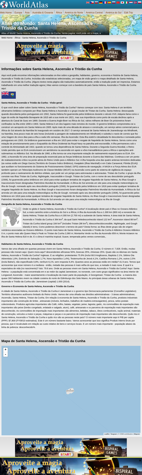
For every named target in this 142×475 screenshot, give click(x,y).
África (59, 12)
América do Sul (113, 12)
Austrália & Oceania (42, 12)
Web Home (6, 12)
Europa (18, 12)
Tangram (114, 434)
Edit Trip (128, 12)
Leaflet (106, 434)
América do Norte (74, 12)
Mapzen (137, 434)
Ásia (27, 12)
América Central (94, 12)
